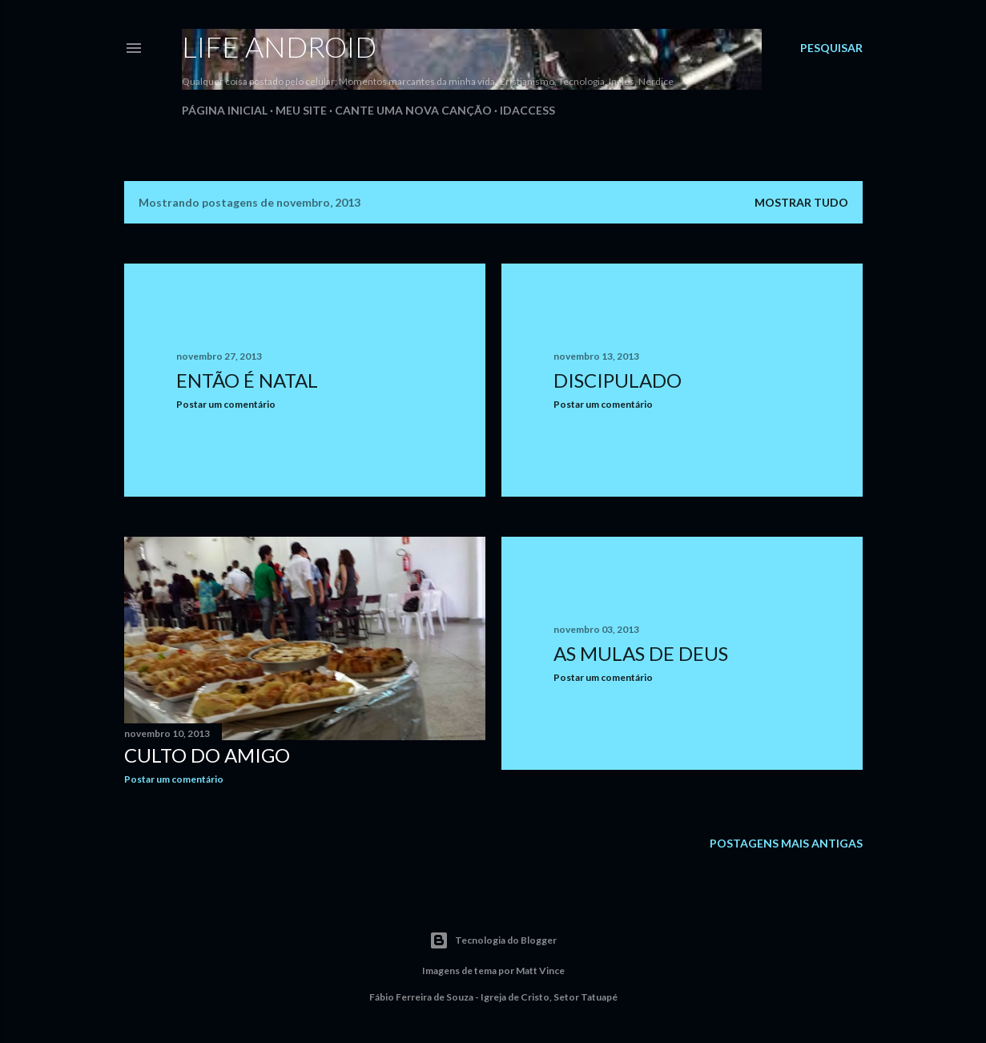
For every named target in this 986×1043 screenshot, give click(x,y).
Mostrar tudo (801, 202)
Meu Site (301, 110)
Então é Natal (247, 380)
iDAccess (527, 110)
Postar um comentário (226, 404)
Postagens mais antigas (786, 843)
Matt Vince (540, 970)
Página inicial (225, 110)
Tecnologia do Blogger (493, 940)
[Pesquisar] (831, 48)
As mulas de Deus (640, 653)
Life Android (279, 46)
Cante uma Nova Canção (413, 110)
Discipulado (617, 380)
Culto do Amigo (207, 755)
